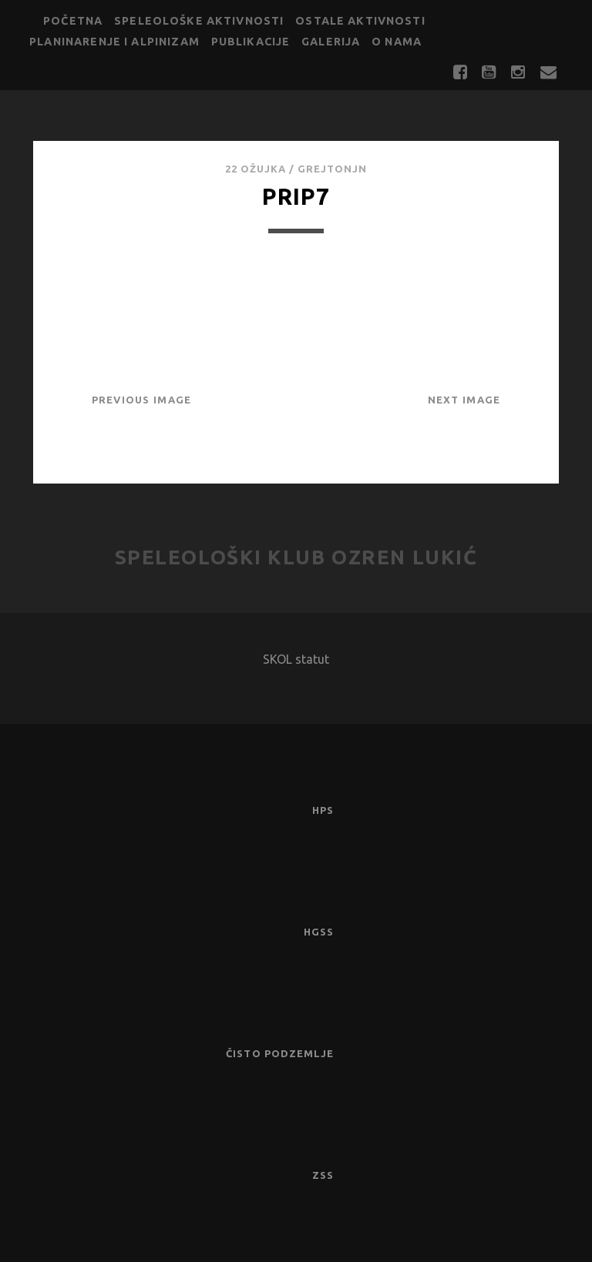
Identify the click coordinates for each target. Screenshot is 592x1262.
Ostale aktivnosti (360, 21)
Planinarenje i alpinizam (114, 41)
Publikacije (251, 41)
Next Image (464, 399)
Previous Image (142, 399)
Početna (73, 21)
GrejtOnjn (332, 168)
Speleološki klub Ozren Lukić (296, 557)
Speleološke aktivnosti (199, 21)
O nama (397, 41)
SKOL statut (296, 659)
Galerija (330, 41)
